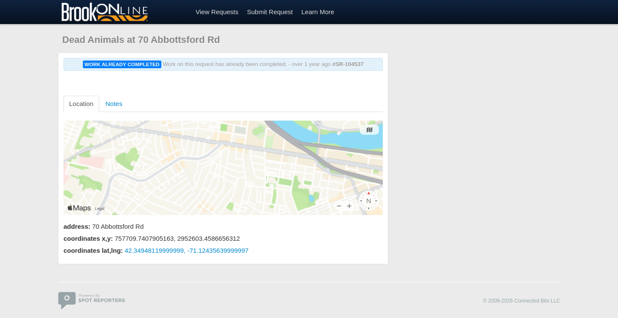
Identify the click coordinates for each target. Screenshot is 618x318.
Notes (114, 103)
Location (81, 103)
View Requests (217, 11)
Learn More (317, 11)
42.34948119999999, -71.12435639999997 (187, 250)
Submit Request (270, 11)
